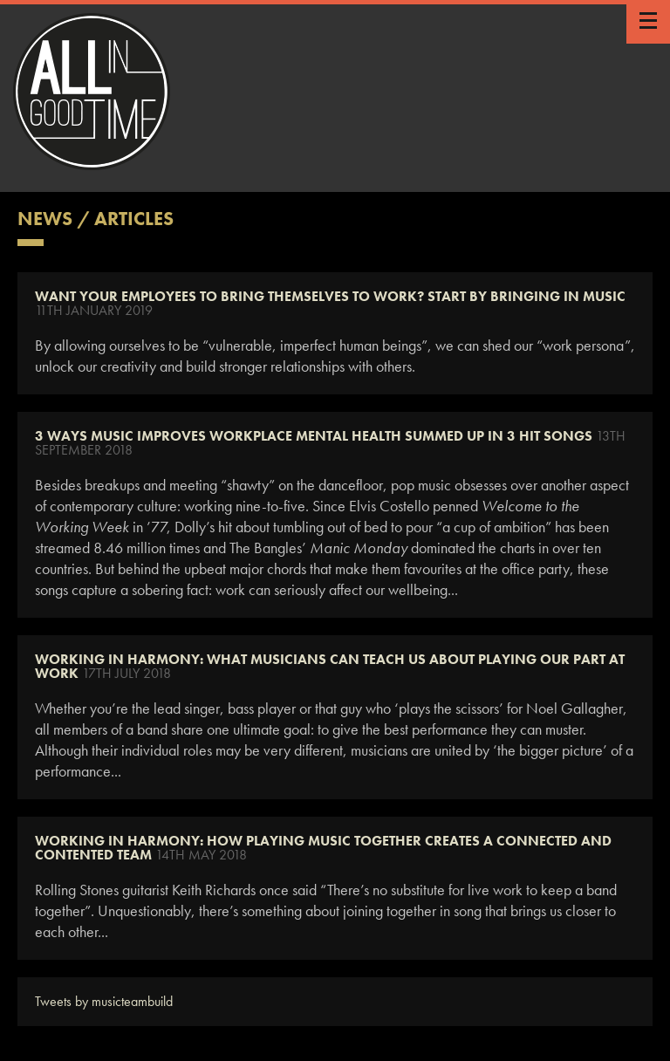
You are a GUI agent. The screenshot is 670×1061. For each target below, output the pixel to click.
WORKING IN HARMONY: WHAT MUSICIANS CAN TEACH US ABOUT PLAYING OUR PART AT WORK (330, 666)
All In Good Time (91, 91)
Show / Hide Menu (648, 22)
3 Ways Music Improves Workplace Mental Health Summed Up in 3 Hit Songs (313, 436)
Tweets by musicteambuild (104, 1001)
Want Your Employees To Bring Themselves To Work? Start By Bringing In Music (330, 296)
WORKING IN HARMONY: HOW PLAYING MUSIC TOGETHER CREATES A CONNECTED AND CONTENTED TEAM (323, 848)
